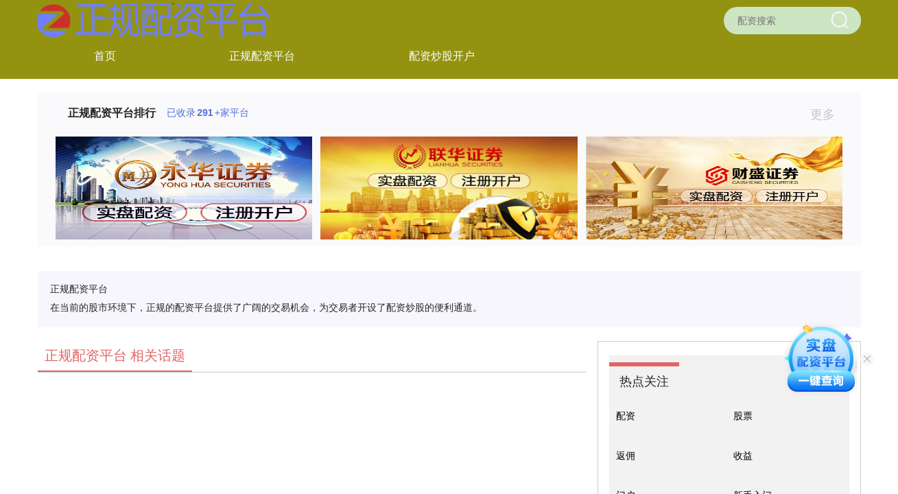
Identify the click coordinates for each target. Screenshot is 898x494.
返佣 (625, 455)
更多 (828, 114)
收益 (743, 455)
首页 (105, 56)
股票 (743, 415)
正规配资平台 (262, 56)
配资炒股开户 (442, 56)
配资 (625, 415)
